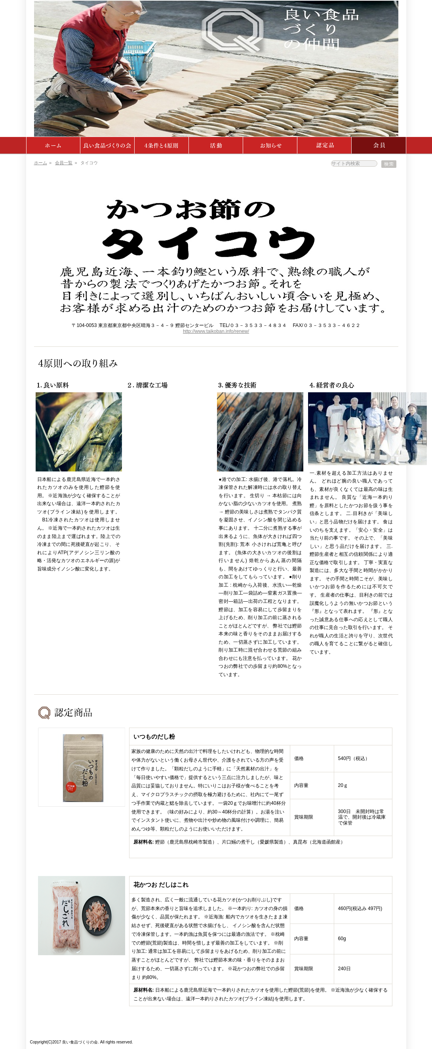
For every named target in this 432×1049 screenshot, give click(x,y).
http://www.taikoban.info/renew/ (216, 331)
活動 (216, 145)
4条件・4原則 (162, 145)
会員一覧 (63, 162)
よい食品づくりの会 (107, 145)
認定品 (324, 145)
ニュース (270, 145)
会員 (379, 145)
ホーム (53, 145)
